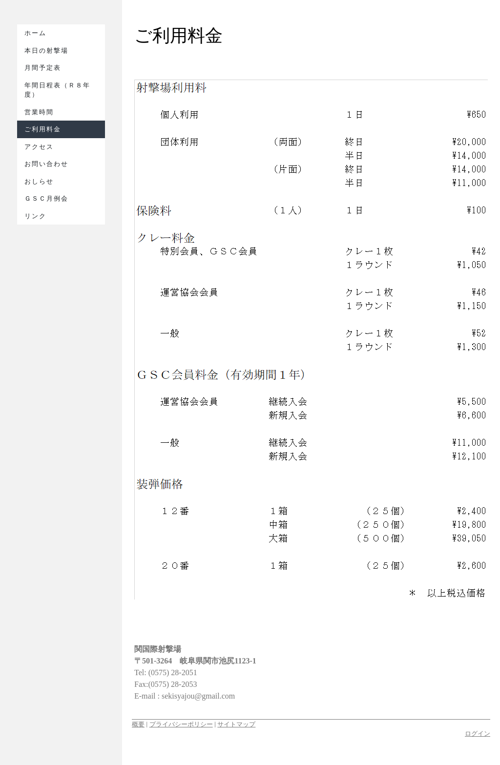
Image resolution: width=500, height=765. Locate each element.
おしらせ (39, 181)
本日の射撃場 (46, 50)
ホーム (35, 33)
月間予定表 (42, 67)
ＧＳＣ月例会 (46, 198)
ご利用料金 (42, 129)
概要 (138, 724)
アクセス (39, 146)
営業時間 (39, 112)
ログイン (477, 733)
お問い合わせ (46, 163)
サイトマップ (236, 724)
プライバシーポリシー (181, 724)
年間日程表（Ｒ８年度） (57, 90)
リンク (35, 216)
